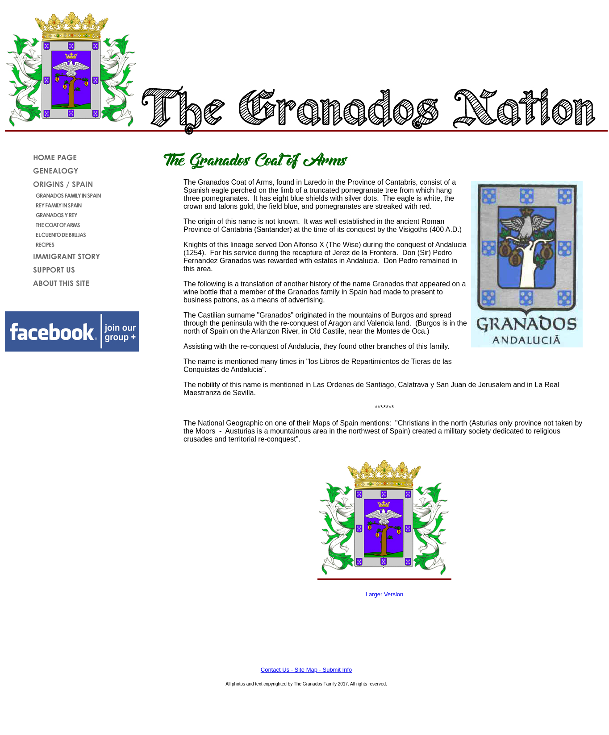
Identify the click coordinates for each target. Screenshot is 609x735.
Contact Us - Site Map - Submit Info (306, 669)
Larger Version (385, 594)
